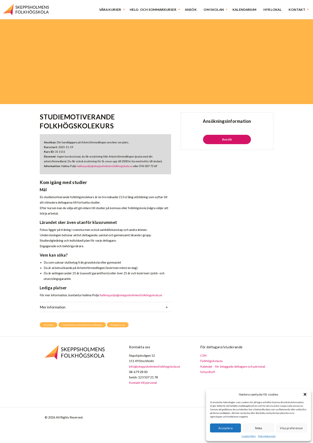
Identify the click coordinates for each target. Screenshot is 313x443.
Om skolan (214, 9)
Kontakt (297, 9)
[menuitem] (111, 9)
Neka (258, 428)
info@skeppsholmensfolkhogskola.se (154, 366)
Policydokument (266, 436)
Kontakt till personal (143, 382)
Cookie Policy (249, 436)
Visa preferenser (291, 428)
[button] (305, 394)
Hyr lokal (272, 9)
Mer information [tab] (52, 307)
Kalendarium (245, 9)
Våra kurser (110, 9)
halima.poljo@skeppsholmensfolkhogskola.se (105, 166)
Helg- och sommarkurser (153, 9)
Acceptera (225, 428)
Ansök (191, 9)
